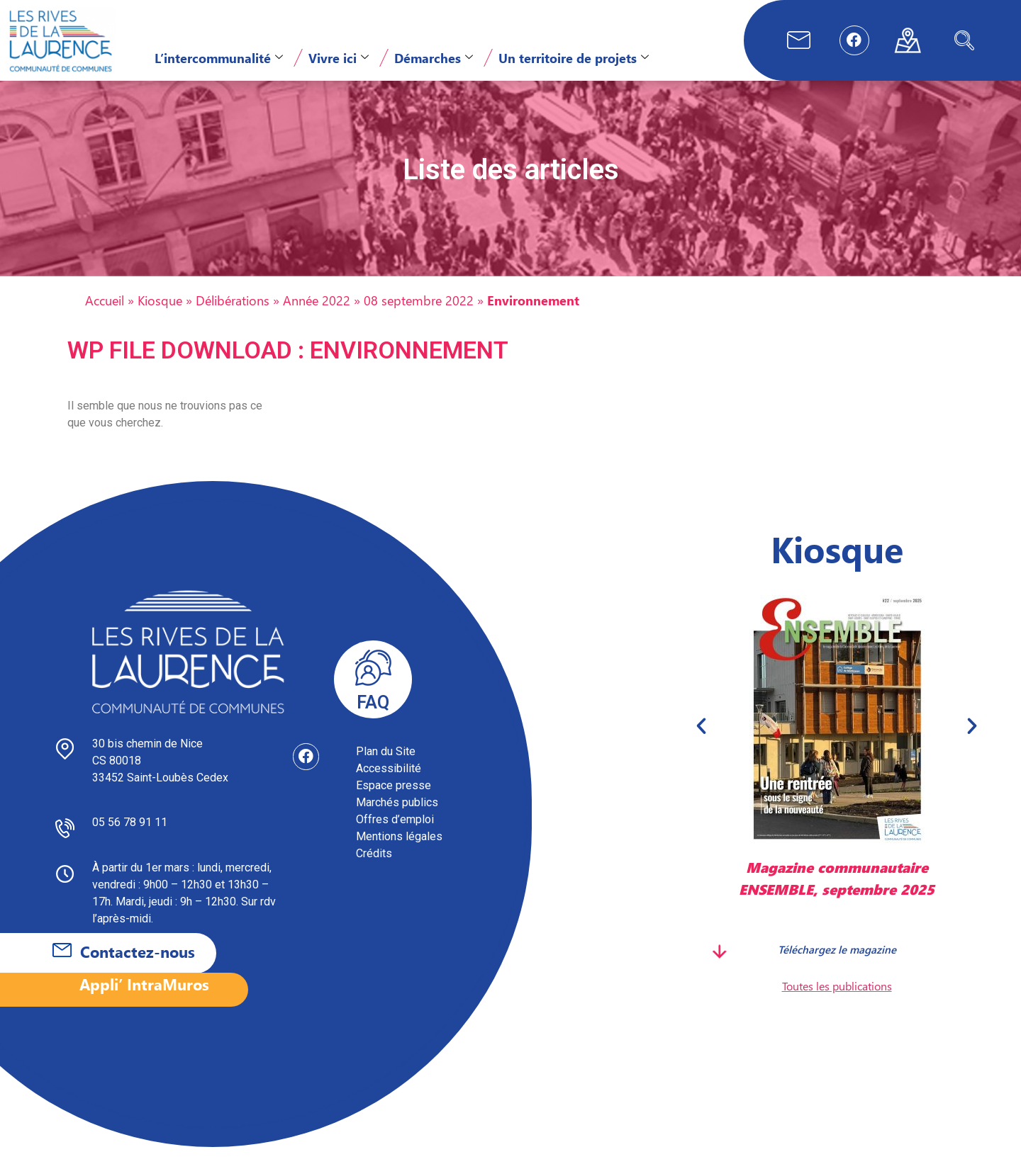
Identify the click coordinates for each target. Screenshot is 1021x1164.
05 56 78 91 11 (129, 839)
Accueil (104, 317)
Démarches (433, 58)
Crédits (374, 870)
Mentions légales (399, 853)
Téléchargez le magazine (837, 966)
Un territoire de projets (573, 58)
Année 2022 (316, 317)
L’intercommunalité (219, 58)
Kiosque (160, 317)
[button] (701, 742)
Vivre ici (338, 58)
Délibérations (232, 317)
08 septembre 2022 (419, 317)
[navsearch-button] (964, 40)
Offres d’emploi (395, 836)
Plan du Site (385, 768)
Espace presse (393, 802)
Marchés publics (397, 819)
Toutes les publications (837, 1002)
